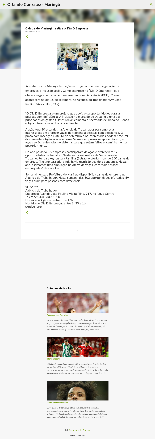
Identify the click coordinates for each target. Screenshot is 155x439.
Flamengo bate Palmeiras (57, 315)
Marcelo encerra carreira (57, 403)
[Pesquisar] (63, 4)
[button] (26, 37)
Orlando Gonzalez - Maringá (33, 4)
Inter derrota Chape (55, 359)
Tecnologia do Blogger (77, 430)
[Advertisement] (77, 261)
